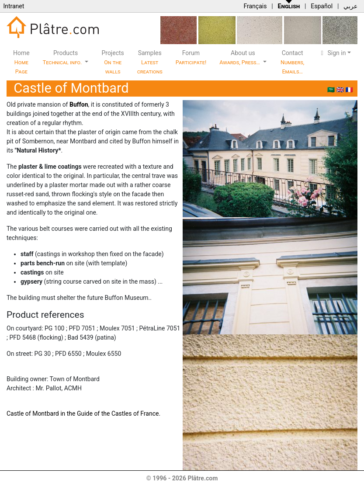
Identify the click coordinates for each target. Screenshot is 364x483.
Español (322, 6)
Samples (150, 62)
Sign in (332, 52)
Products (63, 57)
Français (255, 6)
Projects (112, 62)
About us (240, 57)
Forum (191, 57)
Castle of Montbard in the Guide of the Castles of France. (83, 413)
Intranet (13, 6)
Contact (292, 62)
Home (21, 62)
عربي (350, 6)
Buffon (78, 104)
